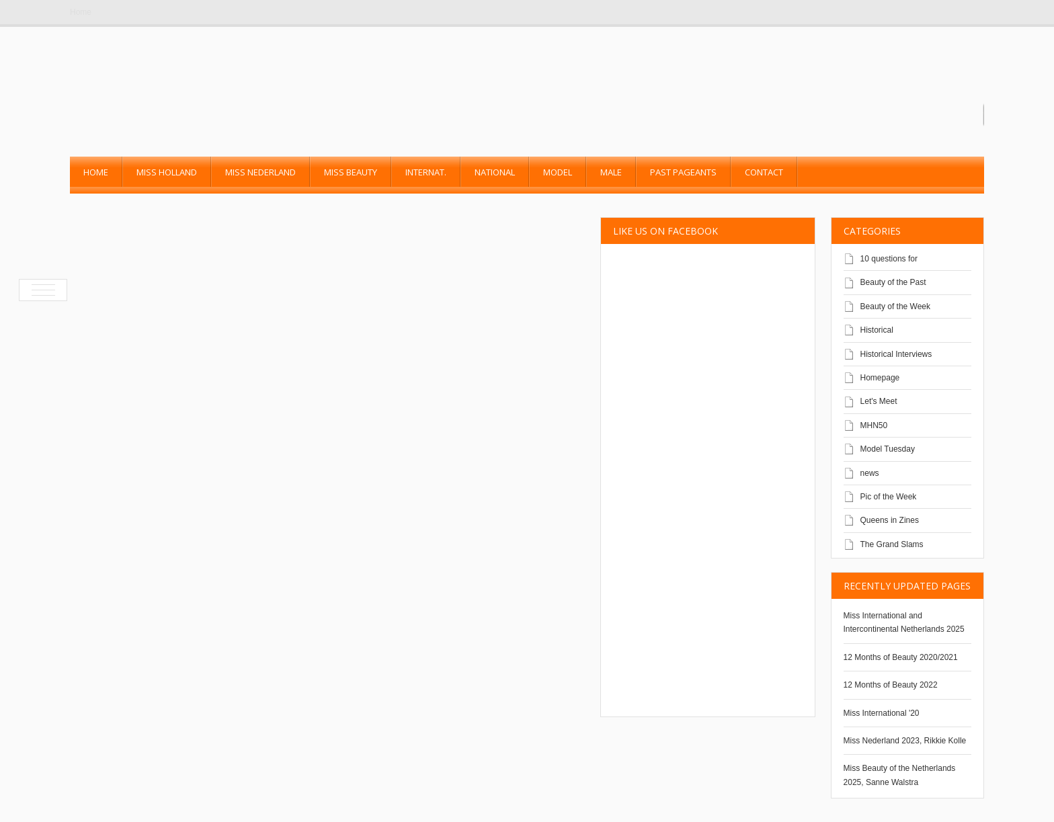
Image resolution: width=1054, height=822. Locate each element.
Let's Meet (878, 401)
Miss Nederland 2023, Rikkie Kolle (905, 740)
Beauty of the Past (893, 282)
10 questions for (889, 258)
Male (611, 172)
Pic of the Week (888, 496)
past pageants (683, 172)
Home (80, 12)
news (869, 473)
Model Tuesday (887, 449)
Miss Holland (166, 172)
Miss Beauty (350, 172)
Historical (876, 330)
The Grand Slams (892, 544)
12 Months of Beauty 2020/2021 (901, 657)
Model (557, 172)
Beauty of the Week (895, 306)
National (495, 172)
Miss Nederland (260, 172)
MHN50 (874, 425)
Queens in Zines (889, 520)
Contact (764, 172)
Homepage (880, 377)
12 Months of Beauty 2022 (891, 685)
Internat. (425, 172)
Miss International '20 (882, 713)
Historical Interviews (896, 354)
